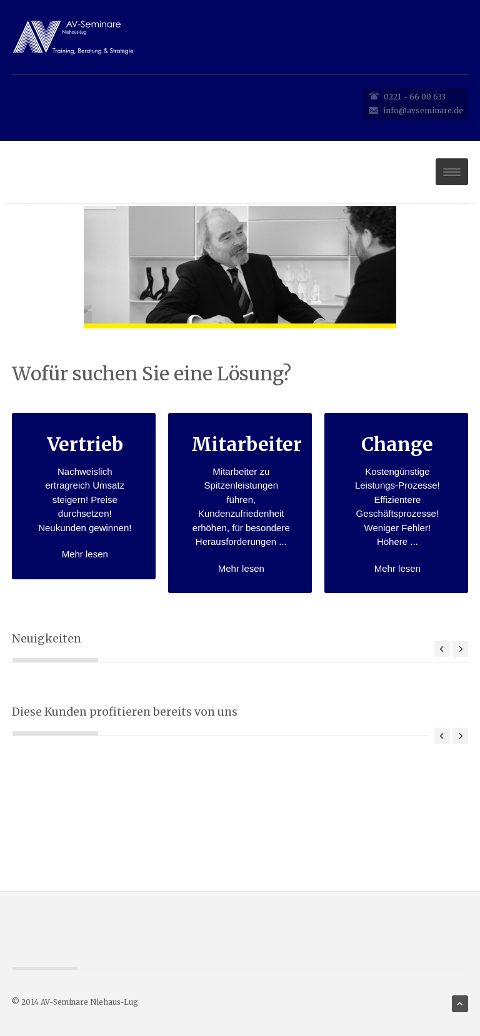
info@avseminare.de (423, 110)
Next (460, 649)
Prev (442, 649)
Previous (442, 736)
